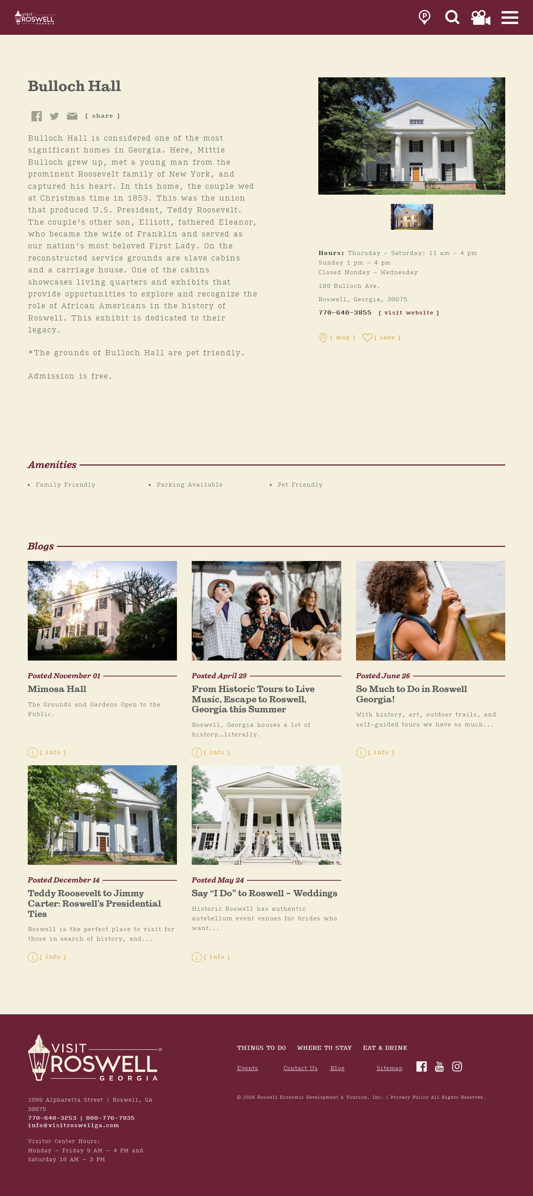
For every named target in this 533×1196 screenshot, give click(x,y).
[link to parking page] (424, 19)
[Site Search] (452, 19)
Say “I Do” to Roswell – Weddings (265, 893)
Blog (337, 1068)
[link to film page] (480, 19)
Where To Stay (324, 1048)
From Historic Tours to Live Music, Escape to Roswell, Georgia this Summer (253, 699)
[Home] (44, 19)
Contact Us (301, 1068)
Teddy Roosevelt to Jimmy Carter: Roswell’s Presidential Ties (94, 903)
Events (247, 1068)
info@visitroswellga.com (73, 1125)
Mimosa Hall (57, 689)
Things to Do (261, 1048)
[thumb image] (412, 217)
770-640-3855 (345, 313)
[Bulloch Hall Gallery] (411, 135)
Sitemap (389, 1068)
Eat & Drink (385, 1048)
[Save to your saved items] (381, 338)
